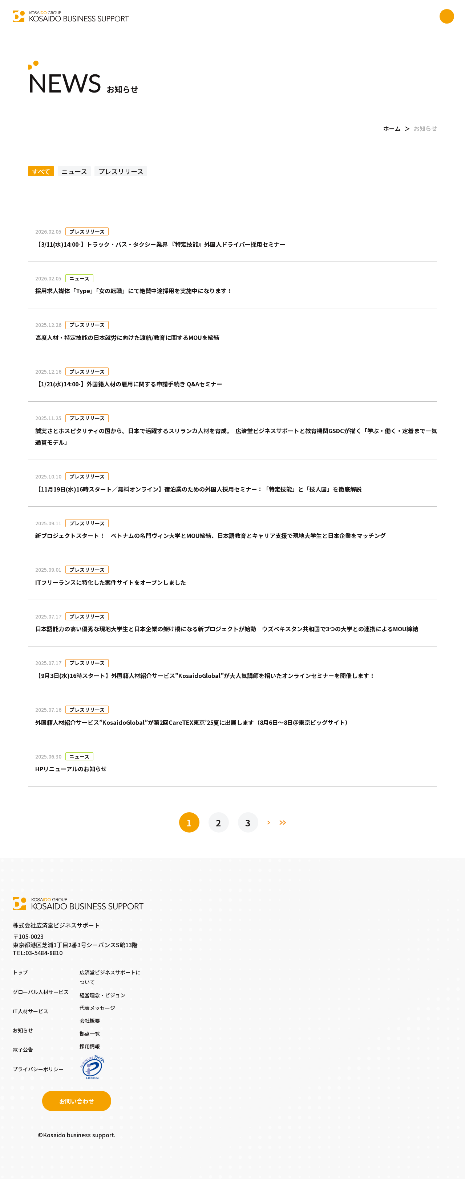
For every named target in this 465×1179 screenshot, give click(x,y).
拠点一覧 (90, 1033)
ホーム (392, 128)
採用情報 (90, 1046)
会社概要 (90, 1020)
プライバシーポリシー (38, 1069)
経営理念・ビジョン (102, 995)
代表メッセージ (97, 1007)
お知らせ (23, 1030)
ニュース (74, 171)
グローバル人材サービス (41, 991)
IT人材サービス (30, 1011)
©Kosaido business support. (77, 1134)
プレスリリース (120, 171)
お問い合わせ (76, 1101)
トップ (20, 972)
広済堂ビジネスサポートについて (110, 977)
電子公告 (23, 1049)
